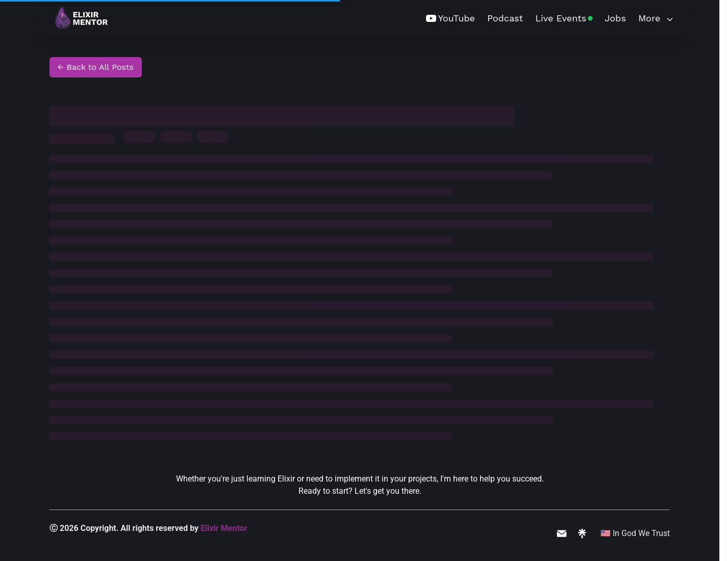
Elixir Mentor (223, 528)
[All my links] (582, 533)
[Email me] (562, 533)
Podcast (505, 18)
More (656, 18)
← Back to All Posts (96, 67)
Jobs (615, 18)
